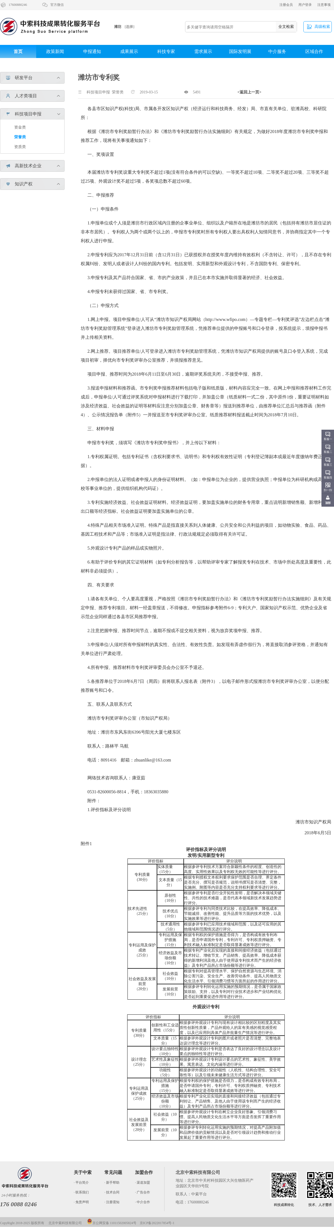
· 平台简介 (81, 1183)
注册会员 (286, 5)
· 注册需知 (111, 1202)
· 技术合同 (111, 1192)
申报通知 (92, 51)
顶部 (328, 502)
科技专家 (166, 51)
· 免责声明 (81, 1202)
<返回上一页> (249, 92)
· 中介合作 (142, 1202)
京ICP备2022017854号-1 (157, 1223)
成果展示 (129, 51)
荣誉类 (20, 137)
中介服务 (277, 51)
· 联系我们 (81, 1192)
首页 (18, 51)
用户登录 (305, 5)
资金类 (20, 127)
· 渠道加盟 (142, 1183)
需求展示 (203, 51)
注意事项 (324, 5)
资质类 (20, 147)
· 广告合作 (142, 1192)
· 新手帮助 (111, 1183)
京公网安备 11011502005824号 (111, 1223)
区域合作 (314, 51)
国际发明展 (240, 51)
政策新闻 (55, 51)
